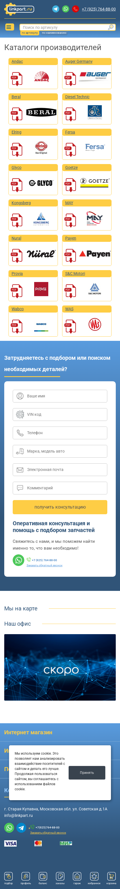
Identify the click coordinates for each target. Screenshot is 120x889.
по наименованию (54, 32)
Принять (87, 773)
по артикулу (30, 32)
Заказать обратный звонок (44, 565)
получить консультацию (60, 507)
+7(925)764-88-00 (48, 827)
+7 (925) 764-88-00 (99, 9)
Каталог (8, 27)
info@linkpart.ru (18, 815)
